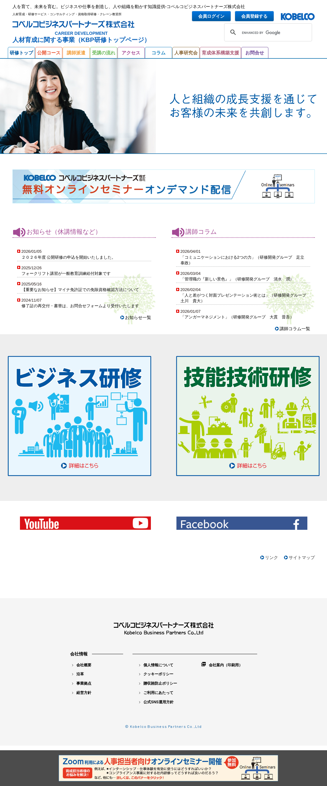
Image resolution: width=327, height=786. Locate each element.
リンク (271, 557)
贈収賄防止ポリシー (158, 683)
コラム (158, 52)
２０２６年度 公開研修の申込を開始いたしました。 (69, 257)
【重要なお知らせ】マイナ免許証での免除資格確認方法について (80, 289)
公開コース (48, 52)
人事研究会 (186, 52)
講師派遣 (76, 52)
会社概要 (81, 665)
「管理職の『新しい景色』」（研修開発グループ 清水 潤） (237, 279)
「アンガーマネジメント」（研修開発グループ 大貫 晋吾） (237, 317)
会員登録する (254, 16)
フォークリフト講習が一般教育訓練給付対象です (66, 273)
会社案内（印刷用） (222, 664)
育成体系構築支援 (220, 52)
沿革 (78, 674)
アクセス (131, 52)
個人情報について (156, 665)
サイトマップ (302, 557)
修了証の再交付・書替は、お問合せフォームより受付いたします (80, 305)
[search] (267, 33)
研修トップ (21, 52)
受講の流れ (103, 52)
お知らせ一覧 (138, 317)
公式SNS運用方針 (156, 702)
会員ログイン (211, 16)
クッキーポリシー (156, 674)
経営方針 (81, 693)
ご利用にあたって (156, 693)
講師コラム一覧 (295, 328)
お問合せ (254, 52)
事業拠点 (81, 683)
